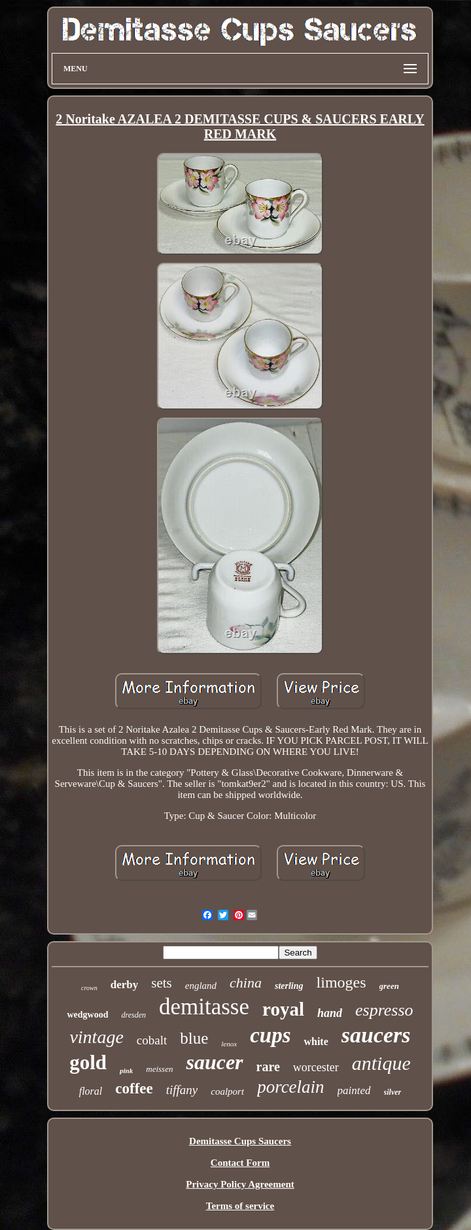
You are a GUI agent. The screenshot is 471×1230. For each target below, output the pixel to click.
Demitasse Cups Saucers (240, 1141)
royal (283, 1009)
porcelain (290, 1087)
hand (329, 1013)
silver (393, 1092)
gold (88, 1062)
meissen (159, 1069)
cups (270, 1035)
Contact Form (240, 1162)
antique (381, 1063)
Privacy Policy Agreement (240, 1184)
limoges (341, 982)
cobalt (152, 1040)
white (316, 1041)
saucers (376, 1035)
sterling (289, 986)
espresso (384, 1010)
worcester (316, 1067)
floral (91, 1091)
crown (89, 987)
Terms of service (240, 1206)
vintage (96, 1037)
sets (161, 983)
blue (194, 1038)
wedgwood (87, 1015)
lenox (229, 1044)
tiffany (182, 1090)
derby (125, 984)
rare (268, 1066)
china (246, 982)
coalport (227, 1091)
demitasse (204, 1007)
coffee (133, 1088)
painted (354, 1090)
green (389, 986)
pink (126, 1070)
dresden (133, 1015)
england (201, 985)
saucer (214, 1062)
